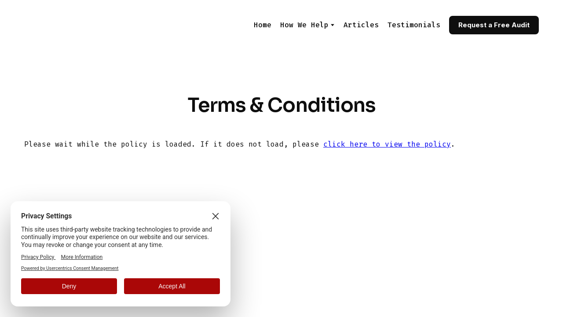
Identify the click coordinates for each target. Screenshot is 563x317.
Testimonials (414, 25)
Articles (361, 25)
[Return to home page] (68, 25)
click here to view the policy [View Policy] (387, 144)
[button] (494, 25)
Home (262, 25)
